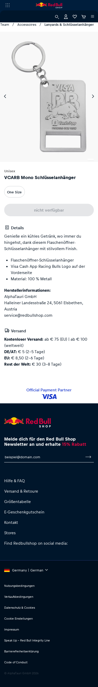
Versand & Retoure (21, 491)
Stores (10, 532)
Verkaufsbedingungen (18, 597)
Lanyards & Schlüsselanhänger (69, 24)
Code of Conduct (15, 662)
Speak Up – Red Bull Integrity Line (27, 640)
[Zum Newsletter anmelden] (88, 457)
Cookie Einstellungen (18, 618)
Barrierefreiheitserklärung (21, 651)
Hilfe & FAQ (14, 480)
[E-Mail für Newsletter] (43, 457)
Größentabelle (17, 501)
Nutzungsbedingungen (19, 586)
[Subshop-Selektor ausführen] (7, 5)
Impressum (11, 629)
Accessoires (26, 24)
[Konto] (66, 16)
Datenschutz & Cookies (19, 607)
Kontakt (11, 522)
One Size (14, 192)
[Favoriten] (75, 16)
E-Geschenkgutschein (24, 511)
